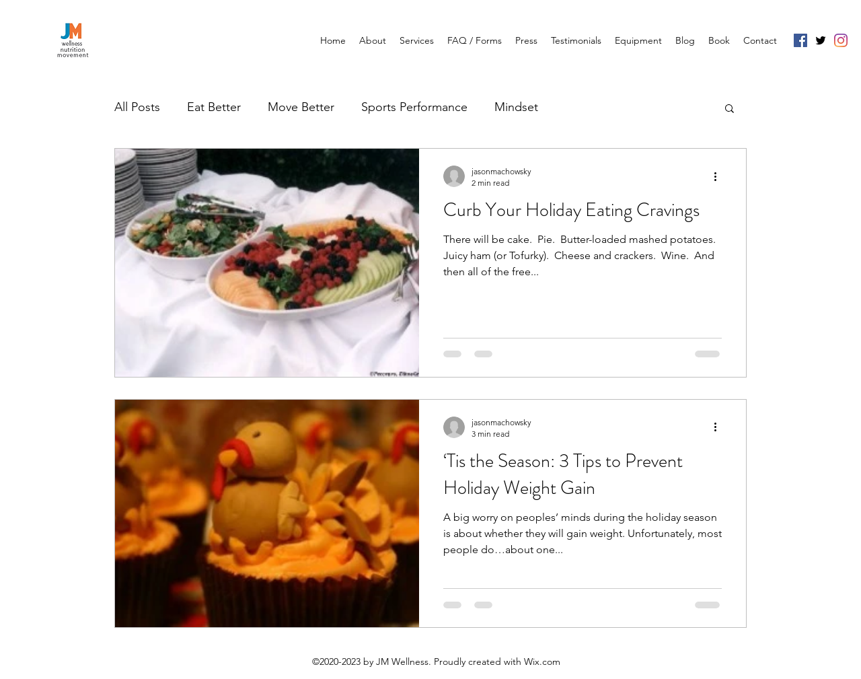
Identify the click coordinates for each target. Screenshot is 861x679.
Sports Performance (414, 107)
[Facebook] (800, 40)
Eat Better (214, 107)
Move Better (301, 107)
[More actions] (720, 176)
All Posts (137, 107)
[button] (729, 109)
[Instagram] (841, 40)
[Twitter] (820, 40)
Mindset (516, 107)
